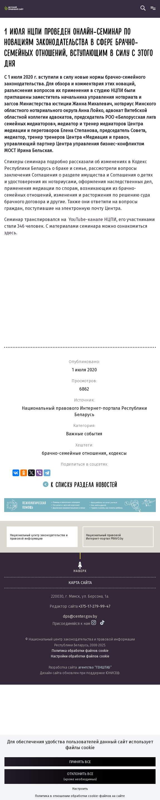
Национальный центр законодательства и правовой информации (39, 537)
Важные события (84, 433)
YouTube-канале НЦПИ (92, 219)
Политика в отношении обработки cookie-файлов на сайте (80, 796)
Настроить (80, 789)
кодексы (118, 453)
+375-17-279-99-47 (94, 606)
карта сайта (80, 582)
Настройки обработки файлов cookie (80, 656)
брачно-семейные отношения (74, 453)
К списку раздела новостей (80, 485)
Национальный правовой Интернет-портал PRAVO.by (104, 537)
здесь (10, 232)
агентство (95, 667)
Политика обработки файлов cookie (80, 651)
